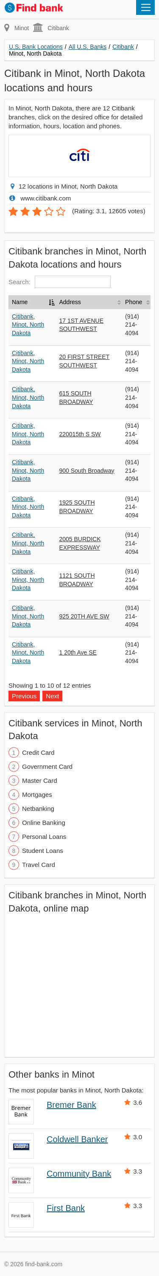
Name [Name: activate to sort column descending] (20, 302)
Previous (24, 696)
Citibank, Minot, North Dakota (28, 324)
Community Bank (79, 1173)
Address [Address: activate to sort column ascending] (70, 302)
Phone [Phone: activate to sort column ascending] (133, 302)
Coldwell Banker (77, 1139)
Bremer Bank (71, 1104)
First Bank (66, 1208)
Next (52, 696)
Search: (59, 282)
